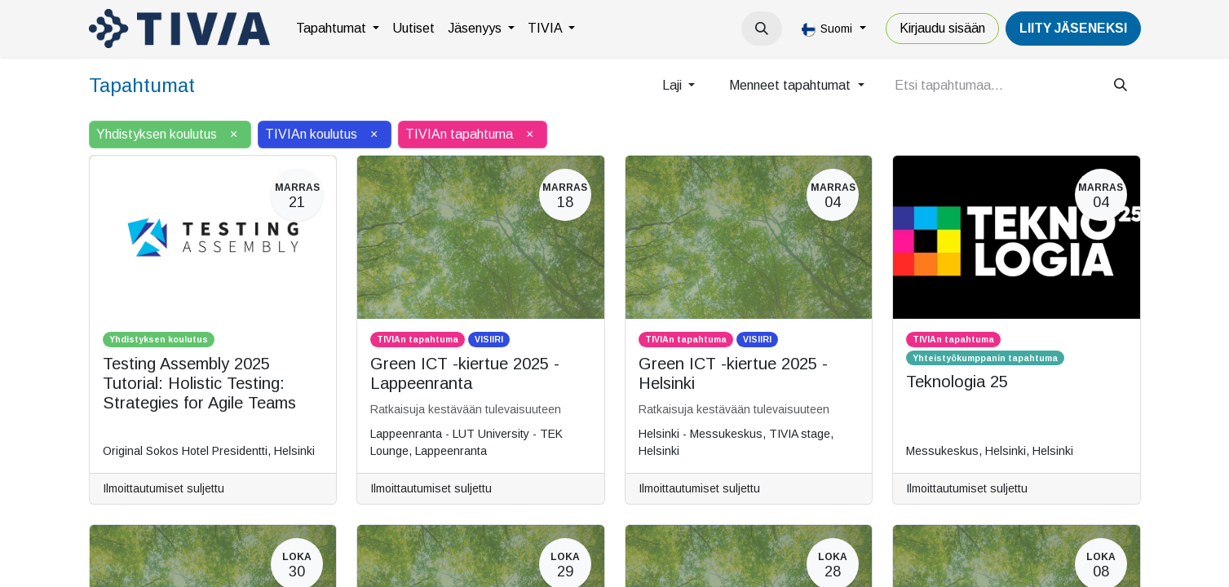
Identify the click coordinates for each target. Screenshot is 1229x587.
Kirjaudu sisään (942, 28)
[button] (761, 28)
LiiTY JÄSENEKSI (1073, 28)
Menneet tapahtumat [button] (791, 85)
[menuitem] (338, 28)
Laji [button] (673, 85)
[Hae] (1120, 85)
